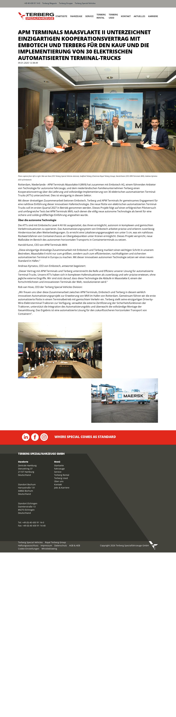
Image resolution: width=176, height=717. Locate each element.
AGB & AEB (74, 545)
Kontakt (126, 16)
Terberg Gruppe (66, 3)
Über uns (58, 481)
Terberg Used (113, 16)
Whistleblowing (49, 548)
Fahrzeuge (76, 16)
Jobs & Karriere (61, 487)
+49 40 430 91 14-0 (32, 3)
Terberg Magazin (49, 3)
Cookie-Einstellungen (28, 548)
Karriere (153, 16)
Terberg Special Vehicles (85, 3)
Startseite (61, 16)
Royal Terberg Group (55, 542)
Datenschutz (60, 545)
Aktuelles (139, 16)
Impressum (46, 545)
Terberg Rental (101, 16)
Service (89, 16)
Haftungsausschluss (28, 545)
